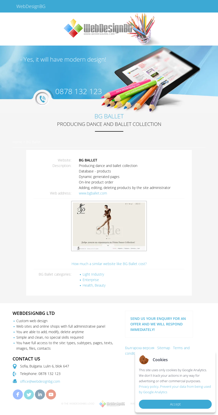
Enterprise (91, 279)
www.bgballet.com (93, 193)
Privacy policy (148, 386)
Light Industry (93, 274)
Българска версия (139, 347)
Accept (175, 404)
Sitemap (163, 347)
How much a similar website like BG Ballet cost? (109, 263)
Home (17, 141)
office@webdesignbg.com (40, 381)
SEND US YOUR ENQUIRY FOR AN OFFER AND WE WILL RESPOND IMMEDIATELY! (158, 324)
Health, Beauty (94, 285)
